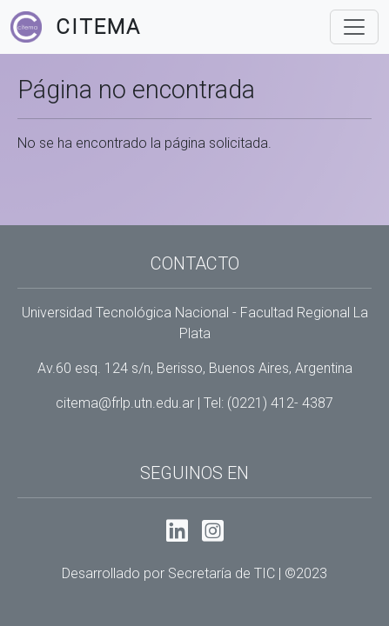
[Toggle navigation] (354, 27)
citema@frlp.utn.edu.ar (125, 403)
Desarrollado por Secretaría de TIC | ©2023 (194, 573)
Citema (98, 27)
